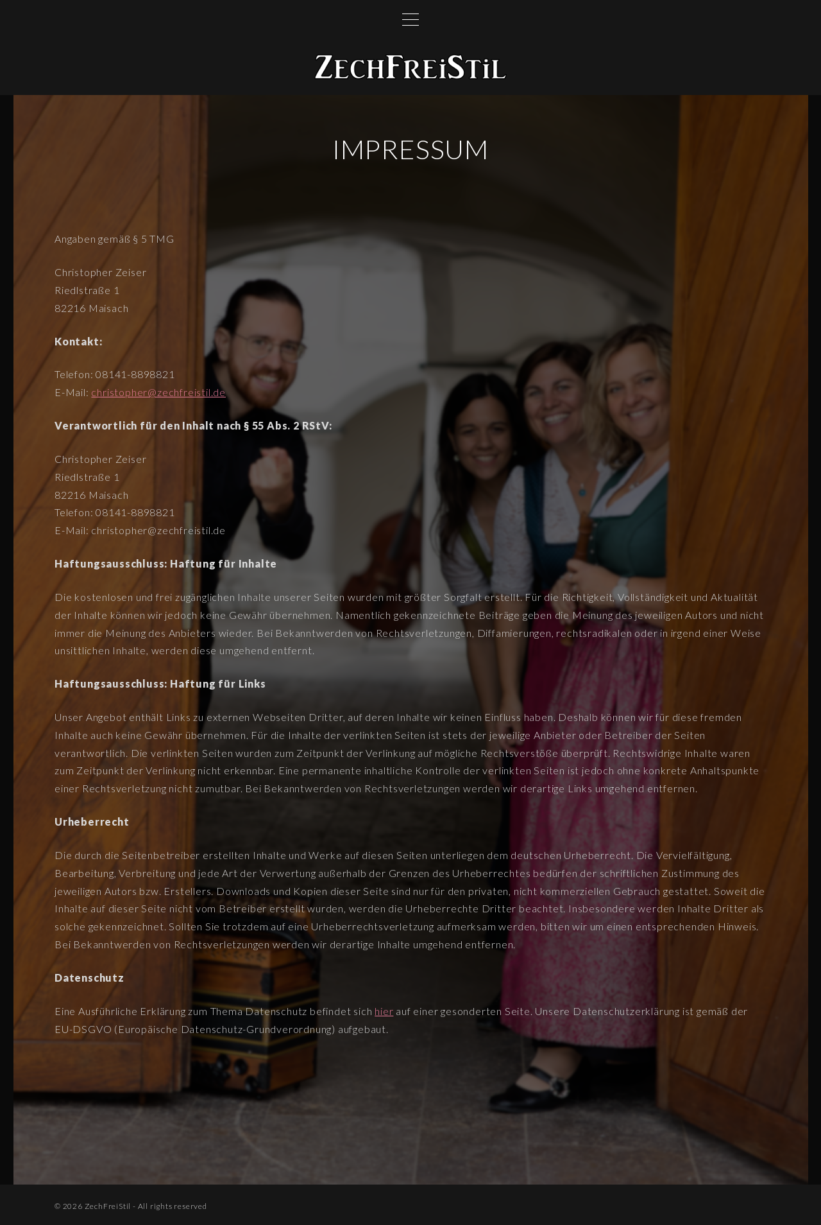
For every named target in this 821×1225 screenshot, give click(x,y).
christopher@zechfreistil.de (158, 392)
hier (384, 1011)
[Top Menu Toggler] (410, 19)
